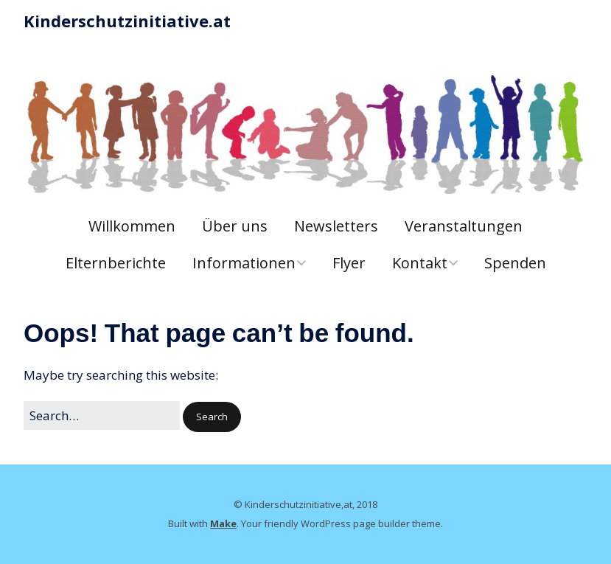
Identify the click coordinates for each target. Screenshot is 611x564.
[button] (212, 417)
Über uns (235, 226)
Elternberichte (116, 263)
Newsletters (336, 226)
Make (223, 523)
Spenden (515, 263)
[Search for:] (102, 415)
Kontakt (419, 263)
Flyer (349, 263)
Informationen (244, 263)
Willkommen (131, 226)
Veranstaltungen (464, 226)
